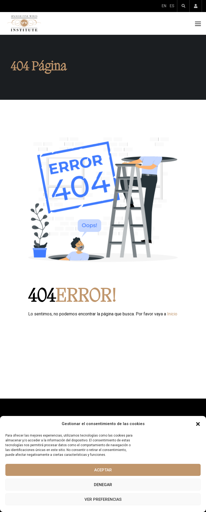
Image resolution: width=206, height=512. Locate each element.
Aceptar (103, 470)
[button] (198, 424)
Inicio (172, 313)
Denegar (103, 484)
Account (196, 6)
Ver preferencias (103, 499)
